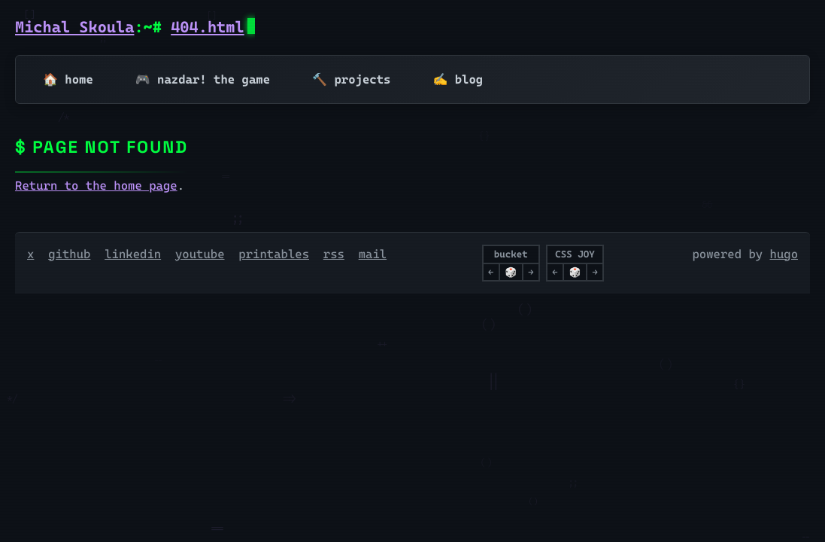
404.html (207, 27)
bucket (511, 254)
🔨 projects (351, 79)
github (69, 254)
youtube (200, 254)
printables (273, 254)
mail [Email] (373, 254)
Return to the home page (96, 185)
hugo (784, 254)
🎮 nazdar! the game (202, 79)
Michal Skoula (74, 27)
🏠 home (68, 79)
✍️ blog (457, 79)
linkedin (133, 254)
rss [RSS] (333, 254)
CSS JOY (575, 254)
